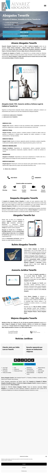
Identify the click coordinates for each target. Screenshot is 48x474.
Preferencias (24, 471)
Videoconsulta (33, 190)
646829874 (24, 36)
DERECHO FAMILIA (7, 139)
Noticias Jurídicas (24, 338)
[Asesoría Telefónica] (43, 186)
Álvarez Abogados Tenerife (19, 387)
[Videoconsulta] (33, 186)
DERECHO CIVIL (6, 123)
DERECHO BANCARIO (8, 161)
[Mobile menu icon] (45, 5)
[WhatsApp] (4, 186)
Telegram (14, 190)
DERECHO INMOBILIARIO (9, 146)
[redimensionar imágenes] (12, 343)
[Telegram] (14, 186)
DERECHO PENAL (7, 130)
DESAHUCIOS (6, 154)
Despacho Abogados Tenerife (24, 198)
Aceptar (24, 464)
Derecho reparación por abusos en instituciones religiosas (34, 349)
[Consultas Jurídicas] (24, 186)
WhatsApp (4, 190)
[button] (46, 456)
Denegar (24, 467)
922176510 (24, 32)
